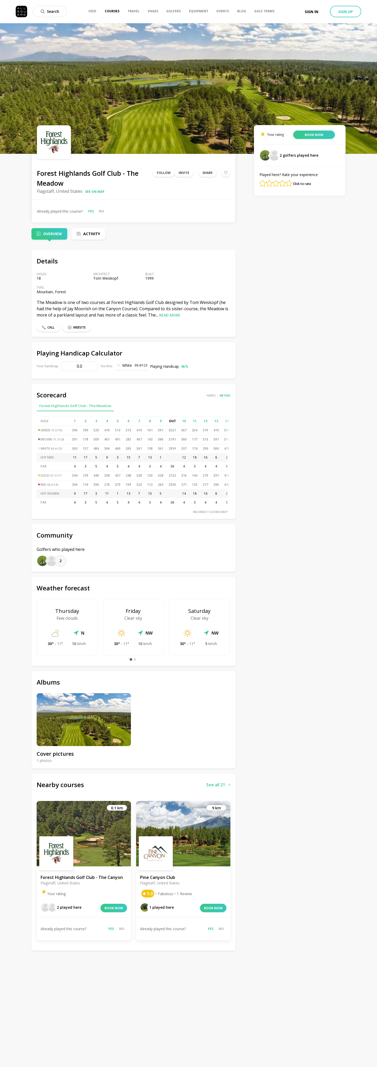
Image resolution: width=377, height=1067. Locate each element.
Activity (91, 233)
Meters (225, 395)
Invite (184, 173)
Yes (91, 211)
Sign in (311, 11)
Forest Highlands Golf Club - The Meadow (75, 405)
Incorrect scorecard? (210, 512)
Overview (52, 233)
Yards (211, 395)
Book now (113, 908)
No (101, 211)
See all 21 (218, 785)
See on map (94, 191)
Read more (169, 315)
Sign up (345, 11)
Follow (164, 173)
